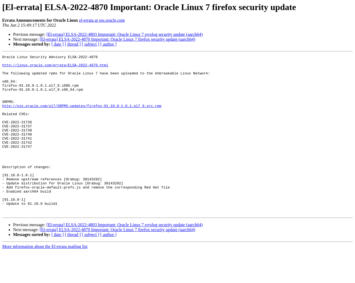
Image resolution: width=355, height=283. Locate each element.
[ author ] (108, 44)
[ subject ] (90, 44)
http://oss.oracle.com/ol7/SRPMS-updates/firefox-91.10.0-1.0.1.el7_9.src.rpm (81, 116)
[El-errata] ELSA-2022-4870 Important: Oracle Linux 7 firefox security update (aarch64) (117, 39)
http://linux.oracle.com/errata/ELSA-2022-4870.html (55, 67)
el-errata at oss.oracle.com (102, 20)
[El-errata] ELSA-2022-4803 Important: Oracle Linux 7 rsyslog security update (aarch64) (125, 34)
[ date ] (57, 44)
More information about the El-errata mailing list (45, 278)
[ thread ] (73, 44)
